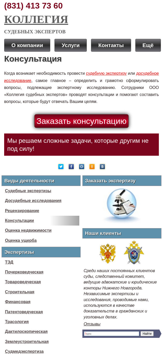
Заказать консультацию (82, 121)
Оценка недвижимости (28, 230)
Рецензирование (22, 210)
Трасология (17, 321)
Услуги (71, 45)
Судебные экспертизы (28, 191)
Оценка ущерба (21, 240)
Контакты (111, 45)
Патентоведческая (24, 312)
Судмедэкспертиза (24, 351)
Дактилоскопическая (26, 331)
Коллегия (36, 19)
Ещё (148, 45)
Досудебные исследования (33, 200)
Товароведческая (23, 282)
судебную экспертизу (106, 73)
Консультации (19, 220)
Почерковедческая (24, 272)
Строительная (19, 292)
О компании (27, 45)
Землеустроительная (26, 341)
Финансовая (17, 302)
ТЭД (9, 262)
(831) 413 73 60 (33, 5)
